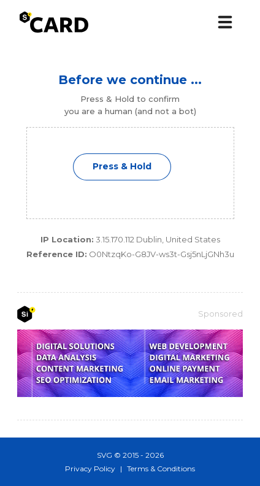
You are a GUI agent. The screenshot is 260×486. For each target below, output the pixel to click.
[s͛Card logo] (54, 22)
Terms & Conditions (161, 468)
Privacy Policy (90, 468)
